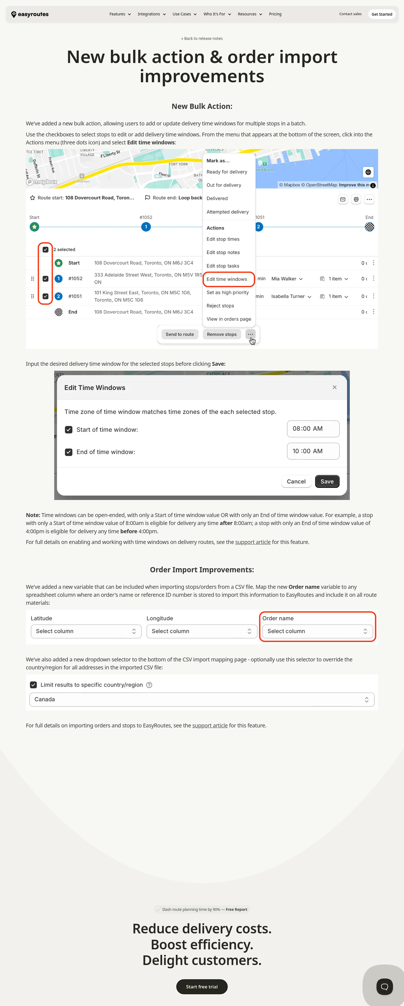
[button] (120, 14)
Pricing (275, 14)
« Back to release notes (202, 38)
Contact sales (350, 13)
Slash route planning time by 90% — (204, 909)
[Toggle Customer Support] (384, 986)
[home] (29, 14)
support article (253, 542)
